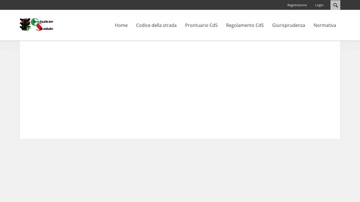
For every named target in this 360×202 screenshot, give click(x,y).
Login (319, 5)
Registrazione (297, 5)
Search (335, 5)
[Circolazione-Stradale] (36, 24)
